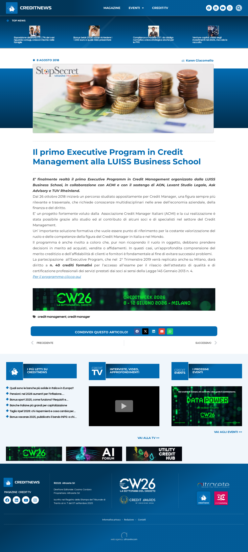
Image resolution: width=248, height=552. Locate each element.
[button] (239, 8)
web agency (117, 539)
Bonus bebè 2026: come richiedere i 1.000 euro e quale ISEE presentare (134, 38)
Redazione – (131, 519)
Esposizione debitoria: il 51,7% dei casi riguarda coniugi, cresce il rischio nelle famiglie (76, 40)
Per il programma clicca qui (57, 277)
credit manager (79, 316)
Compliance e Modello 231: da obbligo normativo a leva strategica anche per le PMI (195, 40)
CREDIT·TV (24, 492)
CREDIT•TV (160, 8)
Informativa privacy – (113, 519)
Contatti (142, 519)
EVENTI (136, 8)
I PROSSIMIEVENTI (200, 370)
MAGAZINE (111, 8)
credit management (52, 316)
